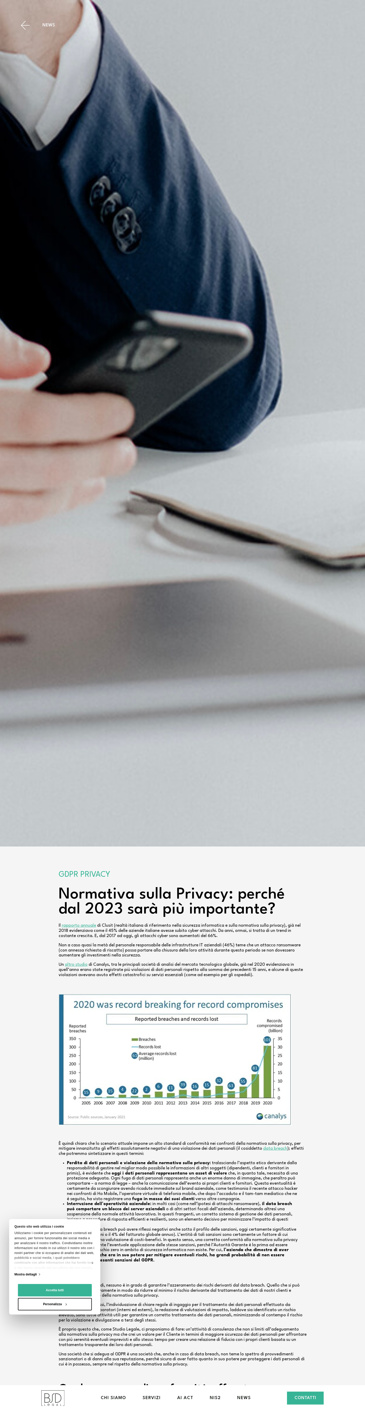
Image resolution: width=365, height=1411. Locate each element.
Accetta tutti (55, 1344)
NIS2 (215, 1398)
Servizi (152, 1398)
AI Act (185, 1398)
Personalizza (55, 1358)
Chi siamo (113, 1398)
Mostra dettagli (25, 1328)
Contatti (305, 1398)
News (244, 1398)
